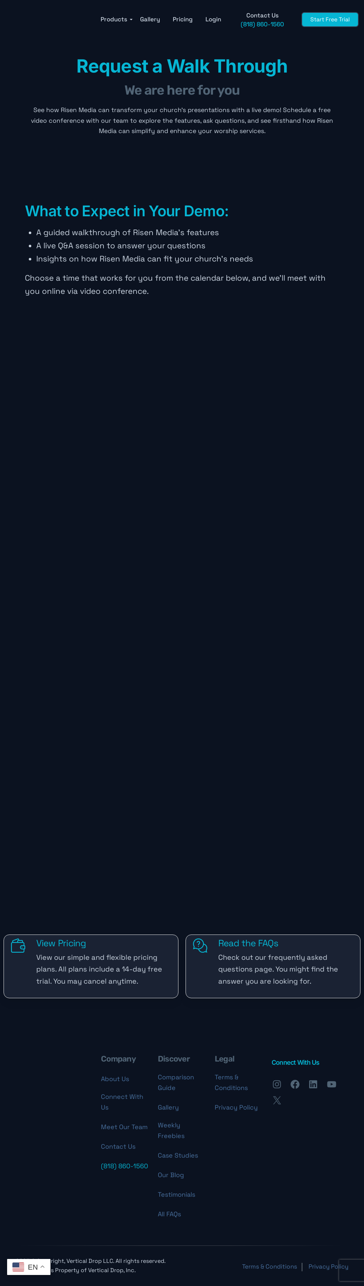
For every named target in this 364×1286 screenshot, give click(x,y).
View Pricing (61, 943)
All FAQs (169, 1214)
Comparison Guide (176, 1082)
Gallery (150, 19)
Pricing (183, 19)
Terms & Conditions (231, 1082)
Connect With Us (122, 1101)
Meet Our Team (124, 1127)
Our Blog (171, 1175)
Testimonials (176, 1194)
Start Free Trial (330, 19)
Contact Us (118, 1146)
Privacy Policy (236, 1107)
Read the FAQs (248, 943)
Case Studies (178, 1155)
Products (114, 19)
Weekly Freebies (171, 1130)
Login (213, 19)
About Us (115, 1079)
